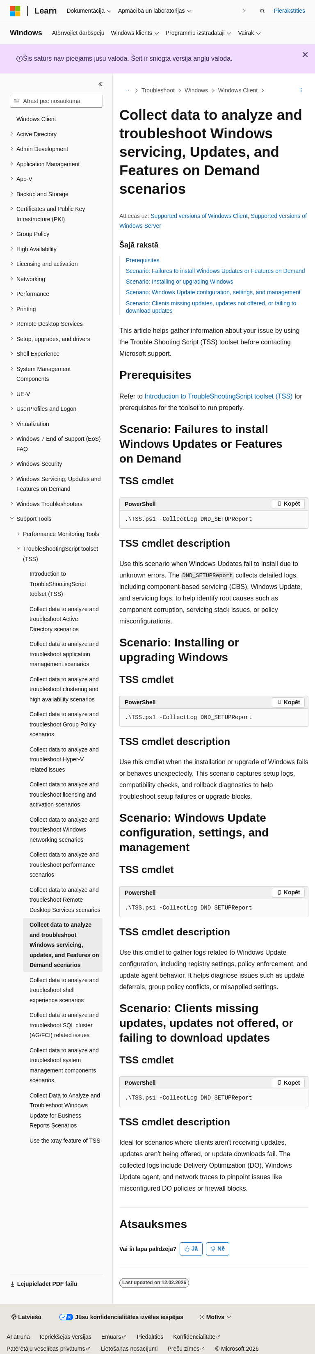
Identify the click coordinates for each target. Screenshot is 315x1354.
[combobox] (56, 101)
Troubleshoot (158, 90)
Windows (196, 90)
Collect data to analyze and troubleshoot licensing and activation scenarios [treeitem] (64, 794)
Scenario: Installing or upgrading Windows (179, 281)
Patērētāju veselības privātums (46, 1348)
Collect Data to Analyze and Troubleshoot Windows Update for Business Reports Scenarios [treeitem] (65, 1110)
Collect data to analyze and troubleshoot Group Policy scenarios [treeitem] (64, 724)
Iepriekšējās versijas (65, 1336)
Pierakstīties (289, 10)
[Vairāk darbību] (301, 90)
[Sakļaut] (100, 84)
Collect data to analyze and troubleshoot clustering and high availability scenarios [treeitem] (64, 689)
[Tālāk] (244, 11)
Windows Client (238, 90)
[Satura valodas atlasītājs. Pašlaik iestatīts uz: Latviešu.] (26, 1317)
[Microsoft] (15, 11)
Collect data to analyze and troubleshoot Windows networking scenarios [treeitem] (64, 829)
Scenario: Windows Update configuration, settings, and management (213, 292)
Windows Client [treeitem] (36, 119)
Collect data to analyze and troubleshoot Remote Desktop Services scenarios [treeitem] (65, 900)
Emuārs (111, 1336)
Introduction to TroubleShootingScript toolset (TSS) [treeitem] (58, 583)
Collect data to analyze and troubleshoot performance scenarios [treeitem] (64, 864)
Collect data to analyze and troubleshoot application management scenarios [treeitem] (64, 654)
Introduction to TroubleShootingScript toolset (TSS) (218, 396)
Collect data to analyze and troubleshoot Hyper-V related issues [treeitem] (64, 759)
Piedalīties (150, 1336)
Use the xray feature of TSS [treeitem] (65, 1140)
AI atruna (18, 1336)
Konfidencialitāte (194, 1336)
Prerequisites (143, 260)
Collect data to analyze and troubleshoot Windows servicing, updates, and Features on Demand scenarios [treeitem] (64, 944)
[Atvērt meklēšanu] (262, 11)
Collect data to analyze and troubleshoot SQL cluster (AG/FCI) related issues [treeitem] (64, 1025)
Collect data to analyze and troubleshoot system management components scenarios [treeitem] (64, 1065)
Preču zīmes (183, 1348)
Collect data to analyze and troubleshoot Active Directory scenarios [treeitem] (64, 619)
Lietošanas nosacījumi (129, 1348)
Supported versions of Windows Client (199, 216)
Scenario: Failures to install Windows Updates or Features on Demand (215, 271)
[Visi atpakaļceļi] (126, 90)
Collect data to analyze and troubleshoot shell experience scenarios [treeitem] (64, 990)
